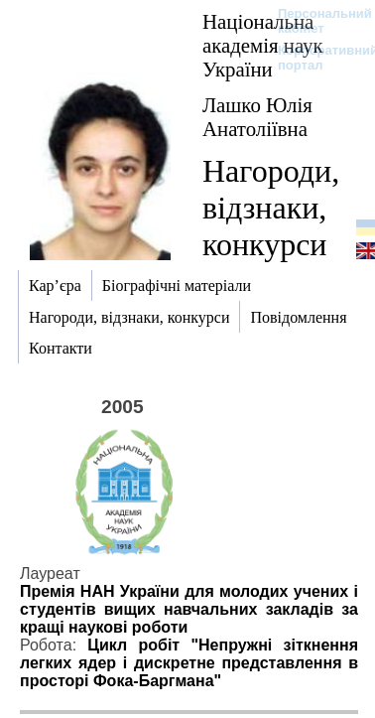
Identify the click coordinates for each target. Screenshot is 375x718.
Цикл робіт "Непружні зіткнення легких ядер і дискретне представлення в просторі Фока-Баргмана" (189, 663)
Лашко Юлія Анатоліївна (257, 116)
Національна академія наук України (262, 45)
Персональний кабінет (315, 21)
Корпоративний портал (315, 57)
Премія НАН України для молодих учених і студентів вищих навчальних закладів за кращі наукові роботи (189, 609)
